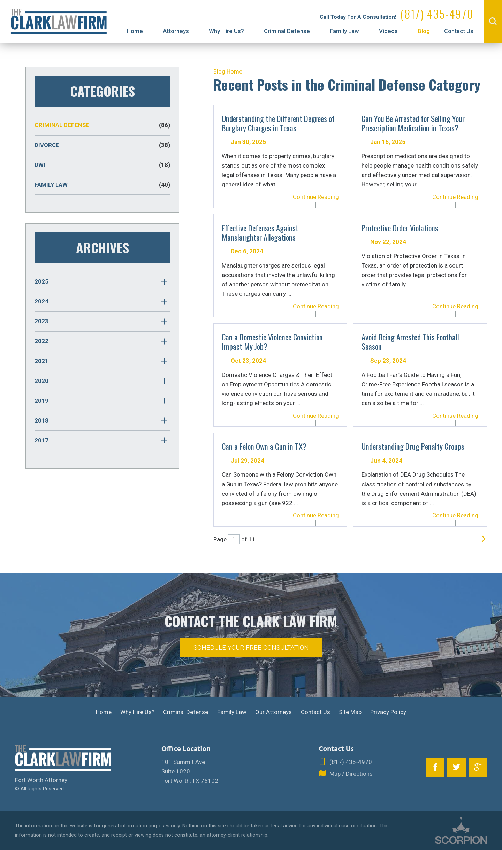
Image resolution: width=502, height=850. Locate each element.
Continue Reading (316, 196)
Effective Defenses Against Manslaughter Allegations (260, 232)
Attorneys (176, 31)
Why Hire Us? (226, 31)
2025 (41, 281)
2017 (41, 440)
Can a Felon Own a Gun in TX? (264, 446)
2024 (41, 301)
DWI (102, 165)
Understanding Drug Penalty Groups (413, 446)
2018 (41, 420)
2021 (41, 360)
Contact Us (458, 31)
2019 (41, 400)
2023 (41, 321)
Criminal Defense (287, 31)
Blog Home (227, 71)
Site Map (350, 712)
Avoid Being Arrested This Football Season (410, 341)
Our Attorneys (273, 712)
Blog (424, 31)
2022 (41, 341)
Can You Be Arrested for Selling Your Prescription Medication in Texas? (413, 123)
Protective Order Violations (400, 228)
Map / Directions (346, 774)
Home (135, 31)
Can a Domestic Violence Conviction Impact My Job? (272, 341)
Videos (388, 31)
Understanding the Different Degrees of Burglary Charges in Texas (278, 123)
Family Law (344, 31)
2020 (41, 380)
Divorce (102, 145)
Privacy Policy (388, 712)
